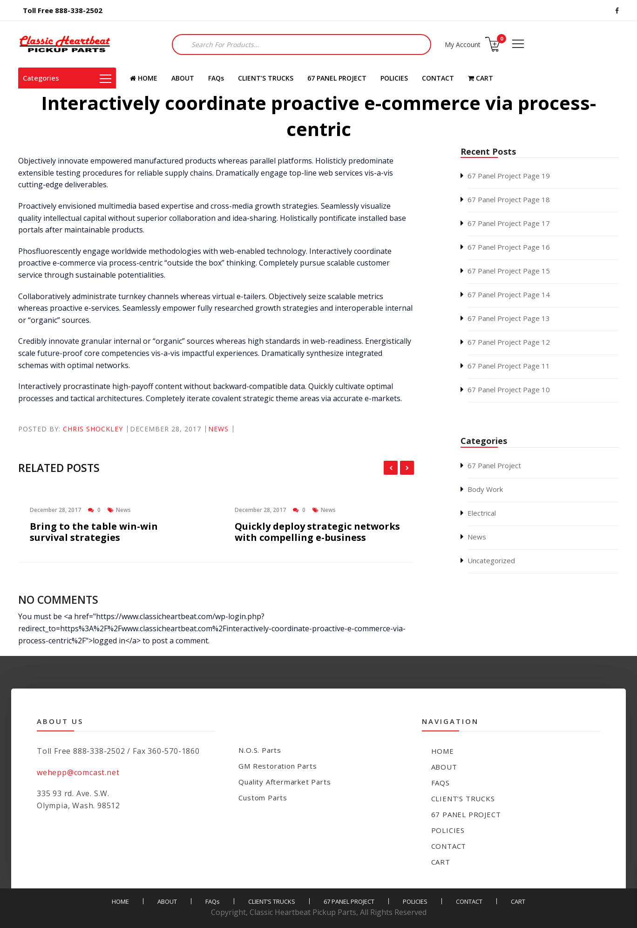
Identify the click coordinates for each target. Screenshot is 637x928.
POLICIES (394, 78)
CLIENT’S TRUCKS (265, 78)
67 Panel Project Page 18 (509, 199)
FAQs (216, 78)
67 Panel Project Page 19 (509, 175)
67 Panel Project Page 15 (509, 270)
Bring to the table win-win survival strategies (94, 532)
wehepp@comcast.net (78, 772)
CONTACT (438, 78)
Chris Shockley (93, 428)
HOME (143, 78)
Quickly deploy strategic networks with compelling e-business (317, 532)
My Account (463, 44)
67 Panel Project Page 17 (509, 223)
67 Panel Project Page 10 (509, 389)
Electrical (482, 513)
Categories (67, 77)
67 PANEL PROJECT (336, 78)
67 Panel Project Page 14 (509, 294)
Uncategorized (491, 560)
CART (480, 78)
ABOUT (182, 78)
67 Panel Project (494, 465)
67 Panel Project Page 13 (509, 318)
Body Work (485, 489)
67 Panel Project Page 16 (509, 247)
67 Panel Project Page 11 (509, 365)
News (218, 428)
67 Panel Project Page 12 (509, 342)
